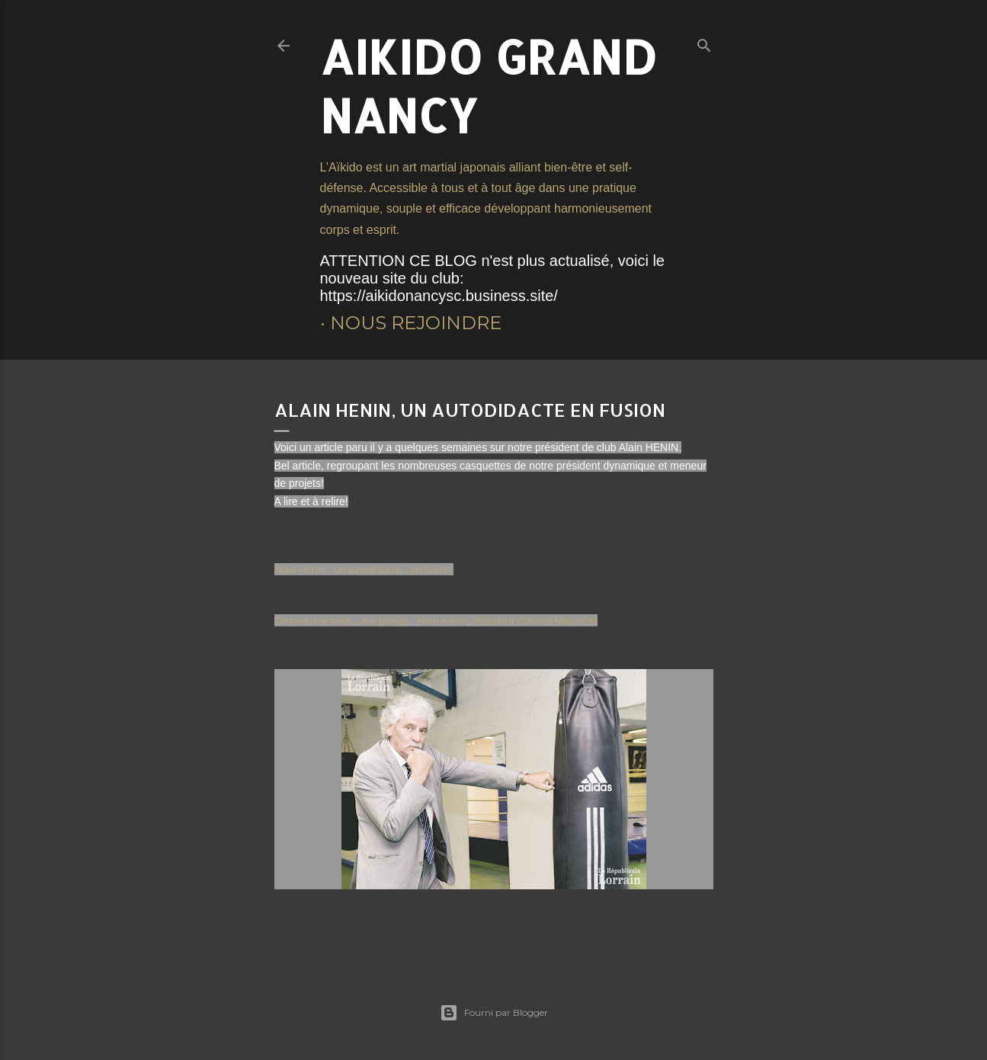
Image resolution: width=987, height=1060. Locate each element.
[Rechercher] (704, 42)
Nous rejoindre (416, 323)
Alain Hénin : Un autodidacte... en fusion (364, 569)
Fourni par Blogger (494, 1013)
